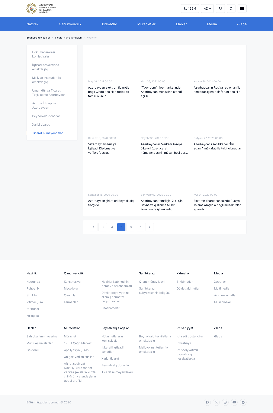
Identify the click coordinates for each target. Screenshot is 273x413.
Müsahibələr (222, 302)
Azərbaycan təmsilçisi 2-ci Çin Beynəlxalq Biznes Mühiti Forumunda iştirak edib (162, 205)
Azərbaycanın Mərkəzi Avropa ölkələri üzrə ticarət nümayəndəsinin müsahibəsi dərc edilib (164, 148)
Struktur (32, 295)
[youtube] (234, 402)
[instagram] (225, 402)
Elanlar (181, 24)
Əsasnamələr (110, 308)
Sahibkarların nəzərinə (41, 336)
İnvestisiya (184, 343)
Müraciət (70, 336)
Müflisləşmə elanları (39, 343)
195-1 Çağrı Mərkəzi (78, 343)
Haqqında (33, 281)
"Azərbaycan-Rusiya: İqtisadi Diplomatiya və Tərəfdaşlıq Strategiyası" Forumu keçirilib (108, 148)
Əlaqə (242, 24)
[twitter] (216, 402)
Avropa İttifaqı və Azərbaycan (44, 105)
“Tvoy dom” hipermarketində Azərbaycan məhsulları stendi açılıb (161, 92)
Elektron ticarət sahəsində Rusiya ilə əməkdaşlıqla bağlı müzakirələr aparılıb (217, 205)
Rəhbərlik (32, 288)
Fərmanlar (71, 302)
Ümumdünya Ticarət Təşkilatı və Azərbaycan (48, 92)
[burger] (242, 8)
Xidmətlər (109, 24)
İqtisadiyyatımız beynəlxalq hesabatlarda (188, 354)
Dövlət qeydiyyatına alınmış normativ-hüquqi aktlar (115, 297)
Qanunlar (70, 295)
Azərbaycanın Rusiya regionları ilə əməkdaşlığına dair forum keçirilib (217, 89)
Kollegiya (32, 315)
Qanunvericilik (70, 24)
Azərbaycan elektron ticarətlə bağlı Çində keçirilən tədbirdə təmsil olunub (108, 92)
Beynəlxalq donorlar (46, 116)
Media (212, 24)
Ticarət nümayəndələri (68, 37)
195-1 (190, 8)
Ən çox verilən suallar (79, 357)
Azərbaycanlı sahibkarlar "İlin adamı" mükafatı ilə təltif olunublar (217, 146)
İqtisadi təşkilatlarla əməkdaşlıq (45, 67)
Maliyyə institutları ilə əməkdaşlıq (46, 80)
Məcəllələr (71, 288)
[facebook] (207, 402)
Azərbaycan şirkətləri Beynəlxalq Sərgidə (111, 203)
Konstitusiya (72, 281)
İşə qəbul (32, 350)
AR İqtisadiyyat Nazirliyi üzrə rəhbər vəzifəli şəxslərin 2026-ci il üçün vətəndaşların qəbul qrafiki (80, 372)
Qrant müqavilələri (151, 281)
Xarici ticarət (41, 124)
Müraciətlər (146, 24)
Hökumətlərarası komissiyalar (43, 54)
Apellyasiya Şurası (76, 350)
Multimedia (221, 288)
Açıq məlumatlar (225, 295)
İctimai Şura (34, 302)
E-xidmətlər (185, 281)
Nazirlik (32, 24)
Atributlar (32, 309)
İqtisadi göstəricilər (190, 336)
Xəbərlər (220, 281)
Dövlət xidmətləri (188, 288)
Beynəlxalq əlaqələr (38, 37)
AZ (206, 8)
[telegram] (243, 402)
